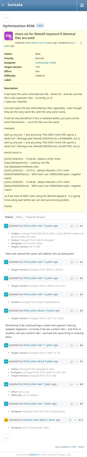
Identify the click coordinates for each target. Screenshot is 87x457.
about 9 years (45, 361)
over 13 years (46, 42)
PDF (74, 446)
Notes (19, 217)
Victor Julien (30, 225)
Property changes (35, 217)
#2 (81, 262)
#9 (81, 403)
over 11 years (45, 345)
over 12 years (45, 261)
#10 (81, 420)
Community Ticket (45, 62)
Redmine (33, 454)
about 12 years (46, 310)
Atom (81, 446)
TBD (37, 67)
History (9, 217)
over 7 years (45, 384)
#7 (81, 361)
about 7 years (47, 419)
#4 (81, 294)
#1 (81, 225)
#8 (81, 384)
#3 (81, 278)
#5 (81, 310)
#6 (81, 345)
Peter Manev (31, 42)
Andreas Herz (31, 419)
